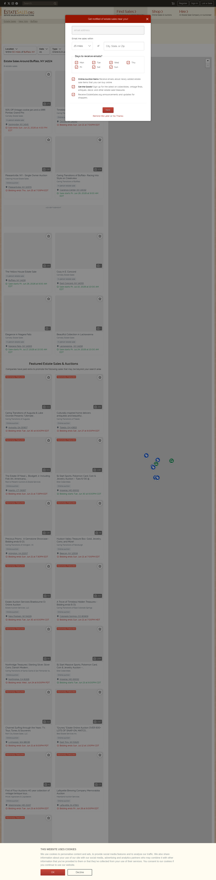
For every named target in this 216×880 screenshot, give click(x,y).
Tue (98, 62)
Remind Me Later (101, 116)
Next (108, 110)
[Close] (147, 19)
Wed (116, 62)
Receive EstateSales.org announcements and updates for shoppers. (106, 96)
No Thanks (118, 116)
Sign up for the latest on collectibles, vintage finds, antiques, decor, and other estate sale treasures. (110, 88)
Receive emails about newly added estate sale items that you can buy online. (109, 81)
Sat (98, 67)
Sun (116, 67)
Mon (82, 62)
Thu (133, 62)
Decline (80, 872)
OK (52, 872)
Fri (81, 67)
